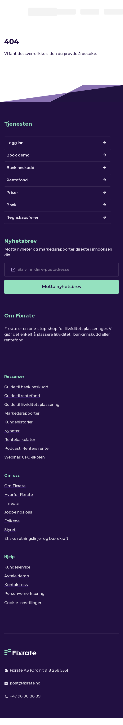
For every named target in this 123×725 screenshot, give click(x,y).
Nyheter (12, 431)
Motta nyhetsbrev (61, 286)
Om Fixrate (15, 486)
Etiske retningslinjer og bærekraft (36, 538)
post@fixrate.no (25, 683)
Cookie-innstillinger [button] (22, 603)
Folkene (12, 521)
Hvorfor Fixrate (18, 494)
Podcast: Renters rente (26, 448)
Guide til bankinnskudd (26, 387)
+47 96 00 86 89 (25, 696)
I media (11, 503)
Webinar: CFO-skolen (24, 457)
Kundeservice (17, 567)
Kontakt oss (16, 585)
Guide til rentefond (22, 396)
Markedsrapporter (22, 413)
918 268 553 (56, 670)
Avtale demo (16, 576)
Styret (10, 530)
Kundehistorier (18, 422)
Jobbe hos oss (18, 512)
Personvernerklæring (24, 593)
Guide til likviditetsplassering (31, 404)
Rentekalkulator (19, 439)
